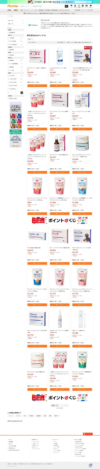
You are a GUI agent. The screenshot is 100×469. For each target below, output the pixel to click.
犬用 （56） (11, 20)
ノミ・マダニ (34, 10)
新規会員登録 (77, 10)
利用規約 (15, 464)
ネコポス (18, 416)
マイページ (55, 439)
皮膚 (45, 416)
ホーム (10, 439)
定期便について (35, 445)
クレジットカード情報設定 (80, 448)
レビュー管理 (56, 447)
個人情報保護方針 (49, 464)
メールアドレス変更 (79, 445)
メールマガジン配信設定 (80, 456)
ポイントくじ (56, 452)
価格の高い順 (87, 42)
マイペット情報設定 (79, 450)
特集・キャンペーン (25, 10)
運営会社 (10, 464)
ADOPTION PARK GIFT (64, 10)
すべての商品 (10, 16)
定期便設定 (56, 445)
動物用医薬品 (54, 10)
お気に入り (56, 448)
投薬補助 (38, 416)
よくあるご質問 (89, 10)
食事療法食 (41, 10)
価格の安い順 (80, 42)
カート (55, 441)
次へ (66, 405)
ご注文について (35, 443)
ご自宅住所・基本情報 (79, 443)
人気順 (72, 42)
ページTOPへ (88, 434)
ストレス (11, 416)
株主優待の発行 (78, 454)
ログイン (83, 10)
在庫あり (30, 39)
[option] (50, 2)
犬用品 (9, 10)
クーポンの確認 (57, 450)
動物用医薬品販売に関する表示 (37, 464)
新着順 (75, 42)
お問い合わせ (12, 448)
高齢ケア (56, 416)
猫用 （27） (11, 24)
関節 (50, 416)
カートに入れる (37, 85)
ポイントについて (36, 448)
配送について (35, 447)
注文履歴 (55, 443)
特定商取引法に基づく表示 (24, 464)
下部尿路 (31, 416)
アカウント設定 (78, 439)
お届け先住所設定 (78, 447)
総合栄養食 (47, 10)
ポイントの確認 (78, 452)
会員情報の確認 (78, 441)
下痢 (25, 416)
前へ (54, 405)
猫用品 (16, 10)
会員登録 (11, 441)
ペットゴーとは (35, 441)
